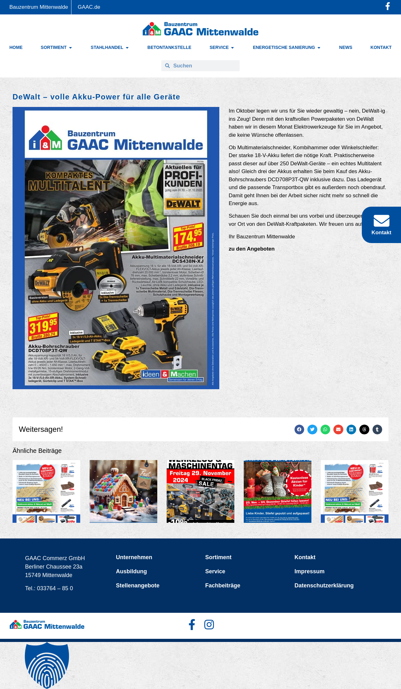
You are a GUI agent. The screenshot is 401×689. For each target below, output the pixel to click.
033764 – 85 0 (55, 588)
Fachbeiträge (222, 585)
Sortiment (218, 557)
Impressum (309, 571)
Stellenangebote (137, 585)
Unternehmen (134, 557)
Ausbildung (131, 571)
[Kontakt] (381, 221)
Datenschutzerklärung (324, 585)
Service (215, 571)
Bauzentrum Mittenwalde (38, 7)
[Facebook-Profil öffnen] (388, 6)
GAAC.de (89, 7)
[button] (299, 430)
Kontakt (304, 557)
